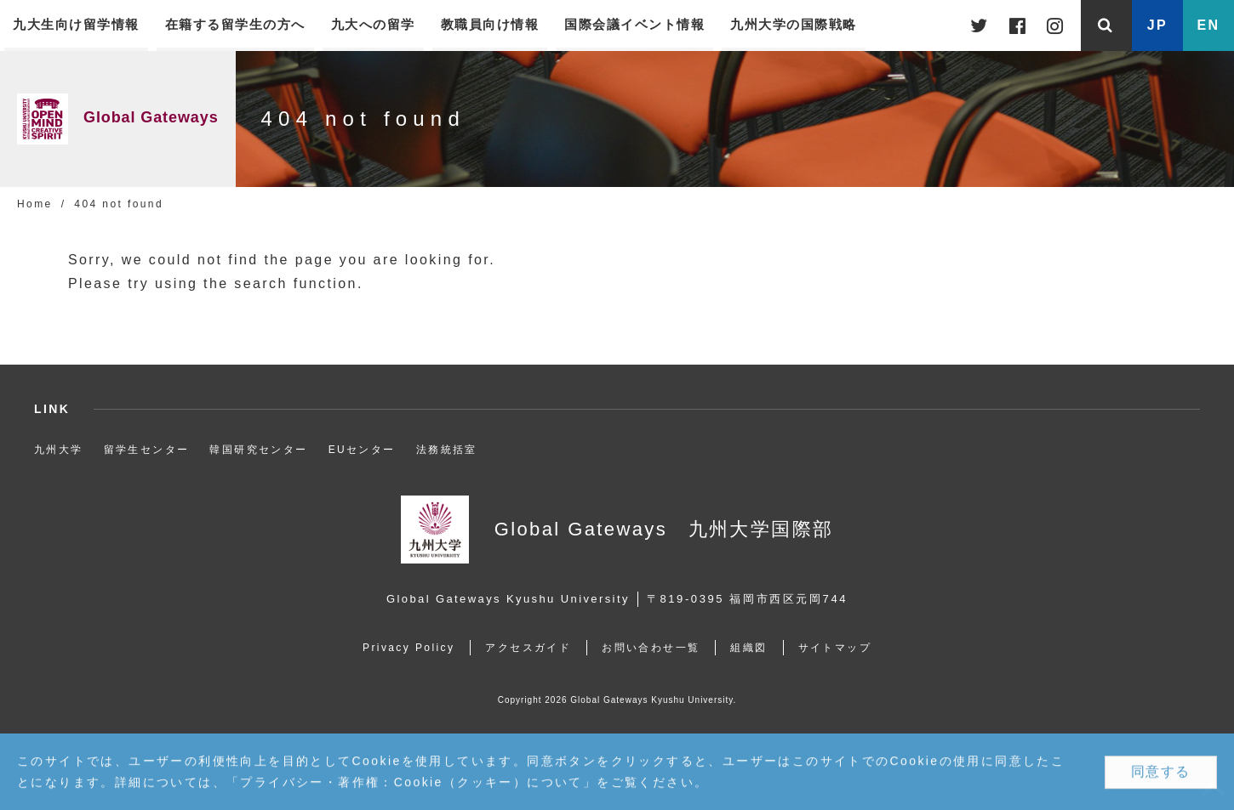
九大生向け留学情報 (76, 24)
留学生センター (147, 450)
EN (1208, 25)
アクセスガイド (528, 648)
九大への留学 (373, 24)
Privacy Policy (408, 648)
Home (35, 204)
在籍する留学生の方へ (235, 24)
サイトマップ (834, 648)
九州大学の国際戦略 (793, 24)
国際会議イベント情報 (634, 24)
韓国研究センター (258, 450)
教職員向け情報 (490, 24)
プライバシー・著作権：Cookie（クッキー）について (411, 783)
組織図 (748, 648)
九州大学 (58, 450)
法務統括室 (446, 450)
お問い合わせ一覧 (651, 648)
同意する (1161, 772)
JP (1157, 25)
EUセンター (362, 450)
